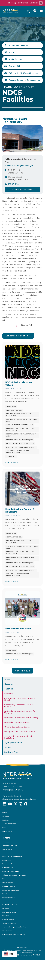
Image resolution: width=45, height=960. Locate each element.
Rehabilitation (9, 904)
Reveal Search (28, 11)
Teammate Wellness (9, 846)
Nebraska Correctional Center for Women (20, 712)
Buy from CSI (14, 66)
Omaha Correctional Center (17, 727)
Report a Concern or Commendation (24, 80)
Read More (10, 462)
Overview (8, 684)
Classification (7, 931)
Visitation (8, 694)
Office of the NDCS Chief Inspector (24, 73)
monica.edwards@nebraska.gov (19, 165)
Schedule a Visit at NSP (22, 189)
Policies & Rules (7, 868)
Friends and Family (9, 912)
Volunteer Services (8, 923)
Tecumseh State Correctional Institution (18, 737)
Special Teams (7, 849)
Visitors (12, 52)
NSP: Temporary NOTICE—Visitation (22, 3)
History (7, 747)
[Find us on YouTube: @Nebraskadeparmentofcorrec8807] (10, 805)
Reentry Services (8, 920)
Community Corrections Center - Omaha (19, 706)
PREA (4, 879)
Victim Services (15, 59)
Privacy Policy (22, 948)
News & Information (12, 856)
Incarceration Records (18, 45)
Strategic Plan (11, 752)
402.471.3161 (14, 184)
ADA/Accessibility (8, 886)
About (7, 680)
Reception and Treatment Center (20, 731)
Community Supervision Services (14, 927)
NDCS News (6, 860)
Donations (6, 894)
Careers (6, 838)
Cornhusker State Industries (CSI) (14, 934)
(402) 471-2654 (16, 790)
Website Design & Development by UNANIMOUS (22, 955)
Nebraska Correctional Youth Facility (21, 718)
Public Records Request (10, 871)
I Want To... (35, 11)
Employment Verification (11, 890)
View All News (22, 671)
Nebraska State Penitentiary (17, 722)
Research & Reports (9, 864)
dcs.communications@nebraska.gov (19, 799)
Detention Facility (8, 897)
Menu (41, 11)
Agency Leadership (13, 743)
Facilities (8, 689)
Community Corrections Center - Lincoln (19, 699)
